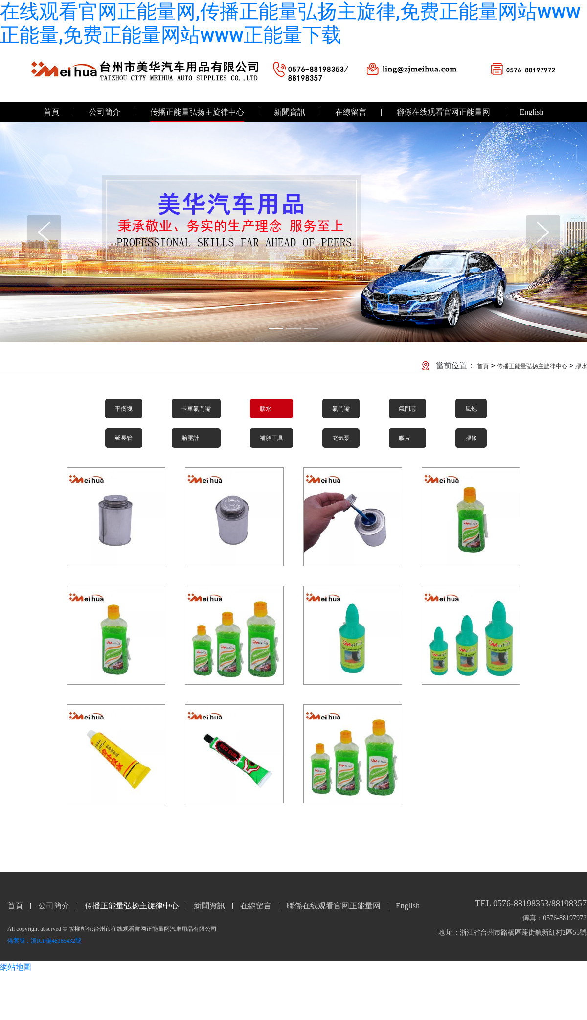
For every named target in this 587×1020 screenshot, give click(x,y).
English (532, 112)
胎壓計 (190, 438)
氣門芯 (407, 408)
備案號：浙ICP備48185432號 (44, 940)
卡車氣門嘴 (196, 408)
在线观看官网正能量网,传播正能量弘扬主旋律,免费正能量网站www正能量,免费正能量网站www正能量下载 (290, 23)
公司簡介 (104, 112)
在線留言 (350, 112)
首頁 (51, 112)
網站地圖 (15, 967)
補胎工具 (271, 438)
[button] (44, 232)
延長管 (124, 438)
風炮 (471, 408)
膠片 (404, 438)
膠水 (581, 366)
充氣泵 (341, 438)
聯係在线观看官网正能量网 (443, 112)
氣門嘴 (341, 408)
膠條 (471, 438)
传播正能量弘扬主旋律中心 (197, 112)
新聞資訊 (289, 112)
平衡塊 (124, 408)
